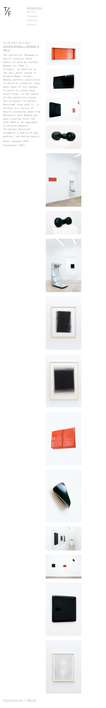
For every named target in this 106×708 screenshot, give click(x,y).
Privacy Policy (12, 700)
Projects (32, 16)
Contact (31, 24)
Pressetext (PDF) (14, 145)
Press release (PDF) (16, 141)
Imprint (31, 700)
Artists (31, 12)
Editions (32, 20)
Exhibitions (34, 8)
